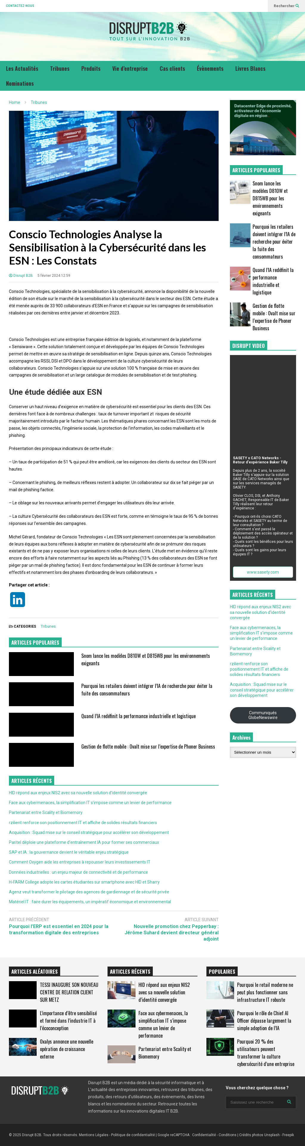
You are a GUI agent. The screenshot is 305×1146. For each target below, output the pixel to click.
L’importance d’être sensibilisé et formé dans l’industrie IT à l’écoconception (68, 1020)
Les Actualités (22, 68)
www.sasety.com (263, 572)
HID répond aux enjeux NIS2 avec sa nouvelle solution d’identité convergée (78, 792)
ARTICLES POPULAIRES (35, 642)
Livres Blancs (250, 68)
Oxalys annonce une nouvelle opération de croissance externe (66, 1049)
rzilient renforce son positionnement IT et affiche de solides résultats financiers (83, 822)
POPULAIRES (222, 971)
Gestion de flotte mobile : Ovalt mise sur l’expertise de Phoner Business (148, 746)
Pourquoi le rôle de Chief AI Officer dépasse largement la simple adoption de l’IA (264, 1020)
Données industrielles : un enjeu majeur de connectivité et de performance (78, 872)
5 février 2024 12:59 (54, 276)
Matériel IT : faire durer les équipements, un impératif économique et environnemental (90, 901)
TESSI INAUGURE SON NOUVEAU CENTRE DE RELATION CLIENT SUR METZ (69, 992)
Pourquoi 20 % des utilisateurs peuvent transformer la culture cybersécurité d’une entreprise (265, 1052)
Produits (90, 68)
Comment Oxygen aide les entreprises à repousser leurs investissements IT (79, 862)
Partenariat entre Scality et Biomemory (46, 812)
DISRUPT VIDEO (248, 345)
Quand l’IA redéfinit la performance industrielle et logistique (138, 716)
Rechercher (286, 6)
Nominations (20, 83)
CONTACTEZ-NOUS (20, 5)
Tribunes (59, 68)
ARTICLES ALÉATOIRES (34, 971)
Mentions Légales (93, 1135)
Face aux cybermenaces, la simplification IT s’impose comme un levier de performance (90, 802)
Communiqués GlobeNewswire (263, 715)
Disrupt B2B (21, 276)
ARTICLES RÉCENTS (130, 971)
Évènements (210, 68)
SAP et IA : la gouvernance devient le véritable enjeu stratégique (69, 852)
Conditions (227, 1135)
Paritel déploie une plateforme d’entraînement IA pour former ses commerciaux (84, 842)
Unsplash (272, 1135)
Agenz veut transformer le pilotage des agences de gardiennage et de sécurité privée (89, 892)
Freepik (288, 1135)
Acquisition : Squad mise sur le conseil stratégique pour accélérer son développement (89, 832)
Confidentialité (204, 1135)
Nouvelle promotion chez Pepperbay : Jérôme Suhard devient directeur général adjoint (172, 933)
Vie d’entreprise (130, 68)
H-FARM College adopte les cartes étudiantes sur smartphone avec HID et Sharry (84, 882)
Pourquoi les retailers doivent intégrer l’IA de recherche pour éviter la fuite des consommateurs (274, 241)
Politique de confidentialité (133, 1135)
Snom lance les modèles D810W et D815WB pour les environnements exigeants (270, 198)
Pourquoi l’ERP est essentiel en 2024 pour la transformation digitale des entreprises (58, 929)
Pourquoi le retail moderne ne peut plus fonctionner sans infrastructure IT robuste (265, 992)
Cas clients (172, 68)
